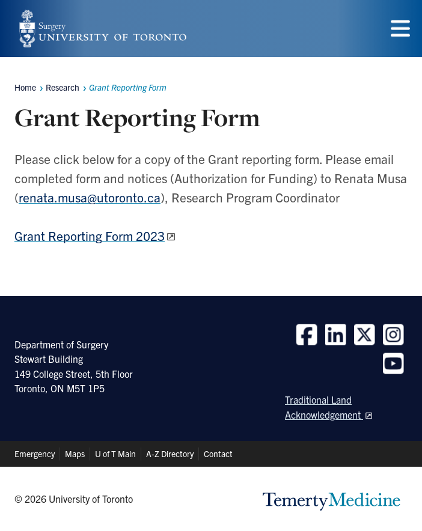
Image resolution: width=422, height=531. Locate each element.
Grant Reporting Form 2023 (89, 235)
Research (62, 87)
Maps (75, 453)
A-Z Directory (170, 453)
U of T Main (115, 453)
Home (25, 87)
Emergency (34, 453)
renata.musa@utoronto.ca (90, 197)
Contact (218, 453)
